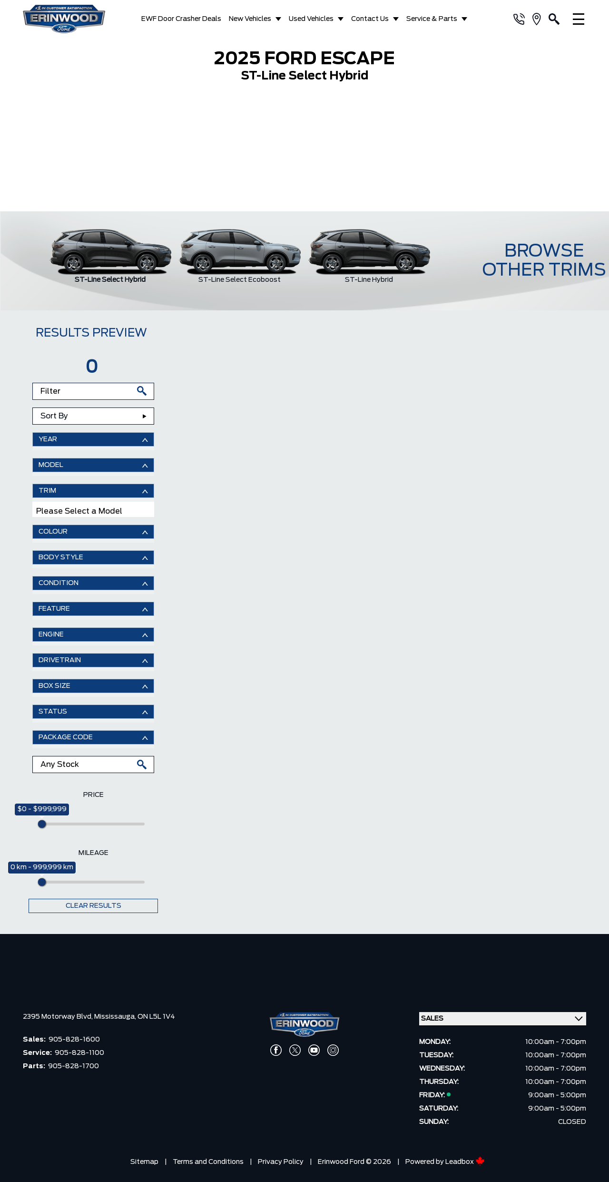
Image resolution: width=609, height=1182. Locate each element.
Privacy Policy (281, 1162)
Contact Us (370, 19)
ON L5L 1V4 (156, 1016)
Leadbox (465, 1162)
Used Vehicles (311, 19)
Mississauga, (116, 1016)
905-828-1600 (74, 1039)
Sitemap (144, 1162)
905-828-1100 (79, 1053)
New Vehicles (250, 19)
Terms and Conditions (208, 1162)
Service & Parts (431, 19)
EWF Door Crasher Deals (181, 19)
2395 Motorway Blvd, (58, 1016)
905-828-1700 (73, 1066)
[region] (304, 150)
